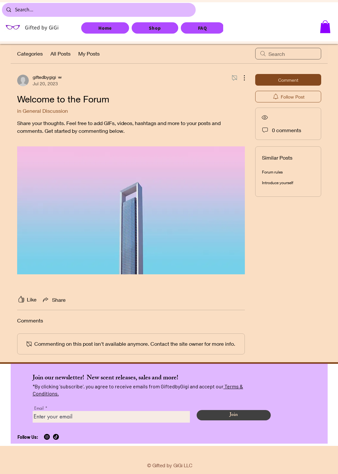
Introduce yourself (277, 182)
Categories (30, 53)
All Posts (60, 53)
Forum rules (272, 172)
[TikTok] (56, 437)
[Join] (234, 415)
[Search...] (98, 10)
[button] (325, 26)
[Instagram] (47, 437)
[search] (288, 53)
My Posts (89, 53)
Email (39, 408)
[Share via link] (54, 299)
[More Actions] (241, 78)
